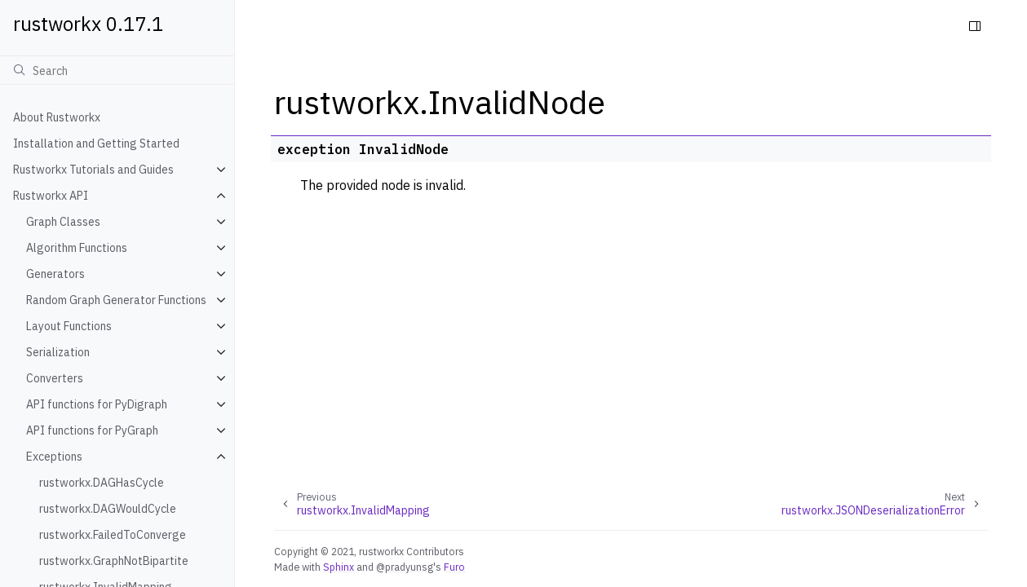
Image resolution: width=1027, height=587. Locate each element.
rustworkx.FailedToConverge (112, 534)
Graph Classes (63, 221)
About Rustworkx (56, 117)
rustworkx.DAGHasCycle (101, 482)
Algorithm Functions (76, 248)
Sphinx (338, 566)
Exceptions (54, 456)
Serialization (58, 352)
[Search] (117, 70)
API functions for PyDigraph (96, 404)
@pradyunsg (404, 566)
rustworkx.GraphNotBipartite (113, 561)
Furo (454, 566)
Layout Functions (69, 326)
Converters (54, 378)
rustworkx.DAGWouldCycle (107, 508)
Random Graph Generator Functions (116, 300)
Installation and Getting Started (96, 143)
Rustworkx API (50, 195)
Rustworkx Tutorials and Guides (93, 169)
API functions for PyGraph (92, 430)
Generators (55, 274)
